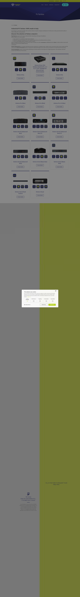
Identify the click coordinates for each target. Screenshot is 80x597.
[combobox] (55, 290)
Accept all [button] (52, 304)
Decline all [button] (44, 304)
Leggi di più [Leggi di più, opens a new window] (29, 296)
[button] (27, 304)
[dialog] (40, 298)
